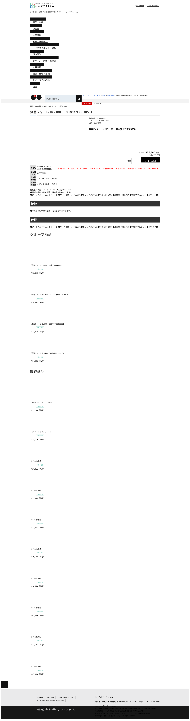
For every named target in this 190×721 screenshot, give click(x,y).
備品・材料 (38, 22)
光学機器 (37, 34)
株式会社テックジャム (104, 697)
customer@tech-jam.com (105, 706)
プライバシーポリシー (66, 698)
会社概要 (140, 5)
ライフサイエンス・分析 (44, 47)
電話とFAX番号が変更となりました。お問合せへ (48, 106)
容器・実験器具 (40, 41)
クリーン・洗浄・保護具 (44, 60)
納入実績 (50, 698)
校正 (35, 86)
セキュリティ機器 (41, 80)
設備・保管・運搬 (41, 73)
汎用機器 (37, 67)
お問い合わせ (153, 5)
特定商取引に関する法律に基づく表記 (50, 701)
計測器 (36, 28)
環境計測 (37, 54)
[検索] (80, 98)
